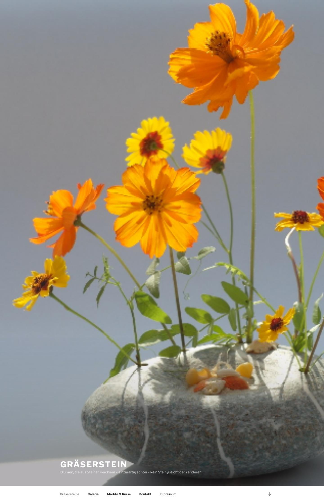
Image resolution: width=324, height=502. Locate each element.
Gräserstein (93, 464)
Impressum (168, 494)
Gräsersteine (69, 494)
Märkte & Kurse (119, 494)
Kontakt (145, 494)
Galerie (93, 494)
